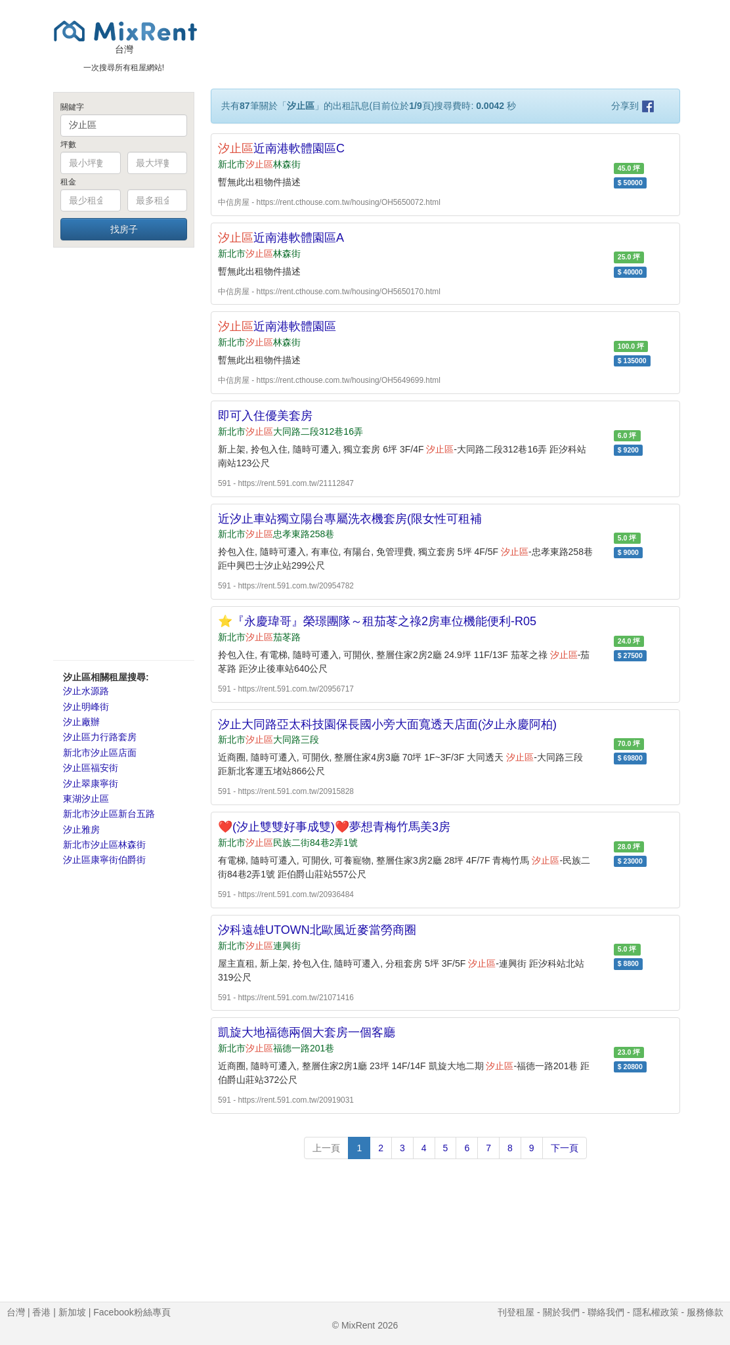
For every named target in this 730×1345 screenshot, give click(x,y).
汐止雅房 (81, 829)
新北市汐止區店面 (100, 752)
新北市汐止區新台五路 (109, 813)
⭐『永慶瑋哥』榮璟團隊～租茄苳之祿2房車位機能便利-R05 (377, 621)
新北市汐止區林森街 (104, 844)
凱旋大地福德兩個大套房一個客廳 (306, 1032)
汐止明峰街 (86, 706)
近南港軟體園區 (277, 326)
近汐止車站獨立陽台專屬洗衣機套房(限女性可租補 (350, 518)
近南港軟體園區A (281, 237)
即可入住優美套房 (265, 415)
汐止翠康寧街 (90, 783)
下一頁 (564, 1148)
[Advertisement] (123, 453)
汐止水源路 (86, 691)
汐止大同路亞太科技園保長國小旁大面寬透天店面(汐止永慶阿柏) (387, 724)
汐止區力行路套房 (100, 737)
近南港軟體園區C (281, 148)
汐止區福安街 (90, 767)
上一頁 (326, 1148)
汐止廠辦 (81, 722)
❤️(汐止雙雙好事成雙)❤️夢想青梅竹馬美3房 (334, 826)
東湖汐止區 (86, 798)
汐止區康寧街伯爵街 (104, 859)
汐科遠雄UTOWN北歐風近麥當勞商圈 (317, 930)
